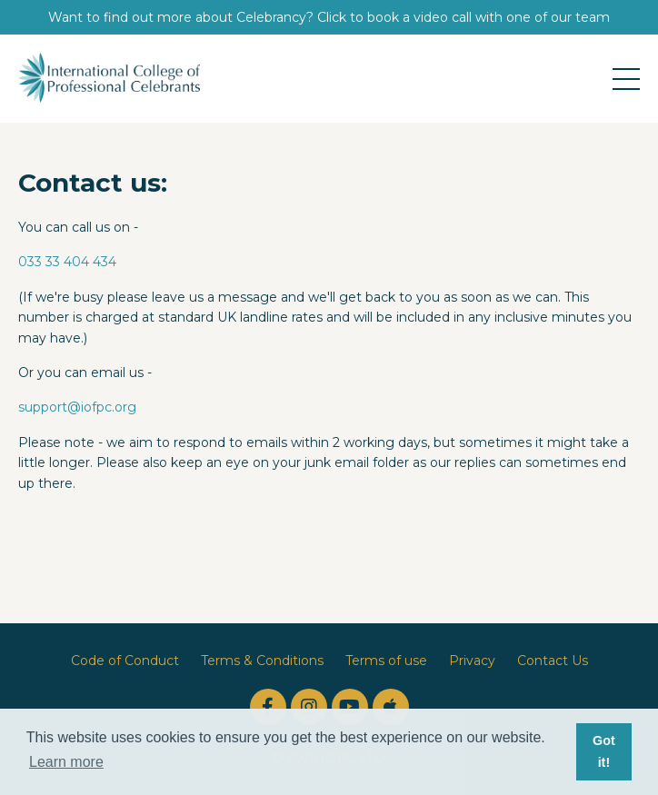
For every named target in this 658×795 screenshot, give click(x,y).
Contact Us (552, 660)
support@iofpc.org (77, 407)
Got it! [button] (604, 751)
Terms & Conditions (262, 660)
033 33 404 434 (67, 261)
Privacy (472, 660)
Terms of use (386, 660)
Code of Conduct (125, 660)
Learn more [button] (66, 762)
